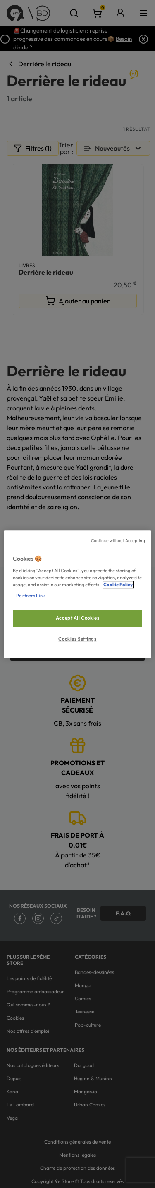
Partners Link (30, 596)
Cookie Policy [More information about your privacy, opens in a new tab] (118, 584)
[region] (77, 594)
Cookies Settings (77, 639)
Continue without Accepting (118, 540)
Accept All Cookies (77, 618)
